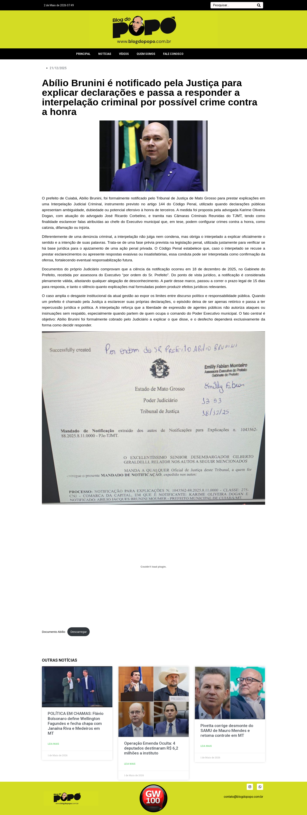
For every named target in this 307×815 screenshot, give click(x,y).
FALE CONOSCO (173, 53)
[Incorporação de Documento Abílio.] (153, 566)
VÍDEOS (124, 53)
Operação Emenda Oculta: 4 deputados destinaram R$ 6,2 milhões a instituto (151, 748)
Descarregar (78, 631)
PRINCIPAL (83, 53)
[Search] (259, 5)
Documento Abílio (53, 631)
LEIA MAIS (53, 744)
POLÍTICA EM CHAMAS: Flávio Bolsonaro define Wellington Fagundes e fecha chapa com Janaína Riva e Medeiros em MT (75, 723)
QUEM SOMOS (146, 53)
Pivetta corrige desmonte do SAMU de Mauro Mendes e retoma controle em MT (226, 730)
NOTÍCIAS (104, 53)
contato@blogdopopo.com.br (243, 797)
